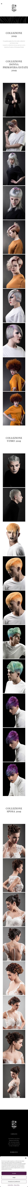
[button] (26, 1158)
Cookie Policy (10, 1185)
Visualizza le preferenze (14, 1181)
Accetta (14, 1173)
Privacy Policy (16, 1185)
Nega (14, 1177)
